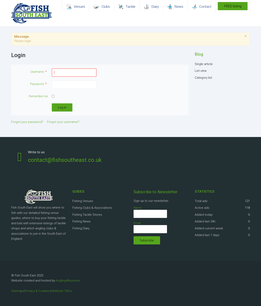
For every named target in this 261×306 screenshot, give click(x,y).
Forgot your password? (27, 122)
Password (39, 84)
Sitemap (17, 291)
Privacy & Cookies (37, 291)
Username (39, 71)
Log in (62, 107)
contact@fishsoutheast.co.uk (65, 160)
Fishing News (81, 221)
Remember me (38, 96)
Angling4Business (68, 280)
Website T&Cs (62, 291)
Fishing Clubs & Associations (92, 208)
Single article (204, 64)
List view (201, 71)
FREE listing (232, 6)
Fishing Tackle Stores (87, 215)
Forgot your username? (63, 122)
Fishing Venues (82, 201)
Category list (203, 78)
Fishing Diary (81, 228)
